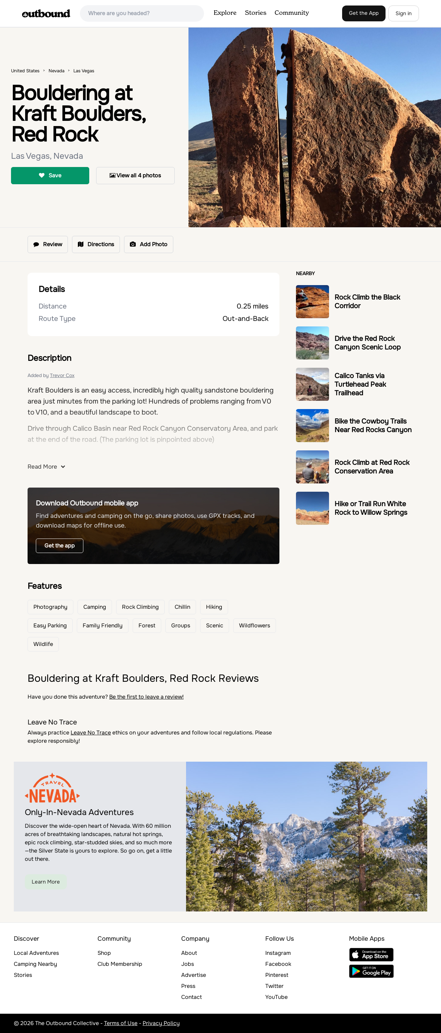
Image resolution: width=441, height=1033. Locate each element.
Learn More (46, 881)
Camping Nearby (35, 964)
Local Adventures (36, 953)
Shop (104, 953)
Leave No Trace (91, 732)
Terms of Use (120, 1023)
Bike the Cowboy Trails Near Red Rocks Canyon (373, 425)
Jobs (187, 964)
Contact (191, 997)
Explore (225, 13)
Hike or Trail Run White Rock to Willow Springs (371, 508)
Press (188, 986)
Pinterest (276, 975)
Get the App (364, 13)
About (189, 953)
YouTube (276, 997)
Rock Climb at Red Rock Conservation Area (372, 467)
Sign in (404, 13)
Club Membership (120, 964)
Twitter (274, 986)
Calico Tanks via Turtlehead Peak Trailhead (360, 384)
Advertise (193, 975)
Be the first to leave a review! (146, 696)
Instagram (278, 953)
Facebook (278, 964)
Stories (255, 13)
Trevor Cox (62, 375)
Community (292, 13)
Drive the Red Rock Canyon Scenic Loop (368, 343)
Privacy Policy (161, 1023)
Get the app (59, 545)
